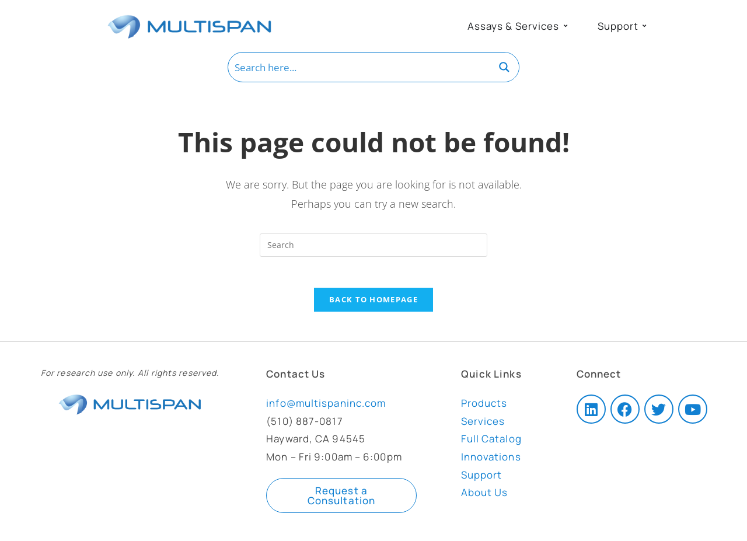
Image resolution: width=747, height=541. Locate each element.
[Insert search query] (373, 245)
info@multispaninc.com (326, 408)
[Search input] (359, 67)
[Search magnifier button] (504, 67)
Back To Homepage (373, 304)
